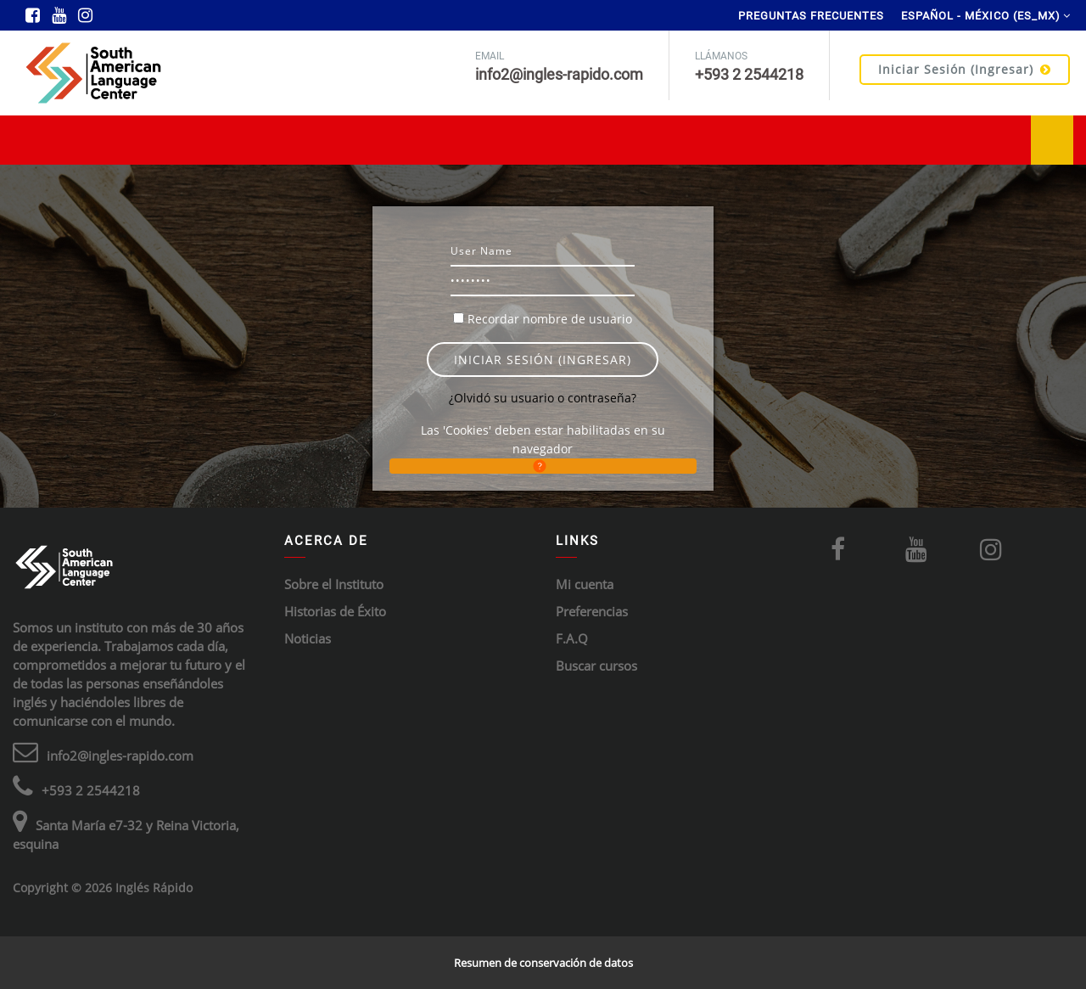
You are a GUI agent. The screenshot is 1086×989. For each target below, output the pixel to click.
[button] (543, 466)
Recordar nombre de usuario (549, 319)
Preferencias (592, 611)
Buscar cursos (596, 665)
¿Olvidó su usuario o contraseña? (542, 398)
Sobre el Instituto (333, 584)
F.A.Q (572, 638)
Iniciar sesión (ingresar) (964, 69)
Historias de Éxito (335, 611)
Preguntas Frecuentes (811, 15)
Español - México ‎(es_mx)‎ (981, 15)
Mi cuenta (584, 584)
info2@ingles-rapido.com (120, 755)
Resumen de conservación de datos (543, 962)
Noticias (307, 638)
